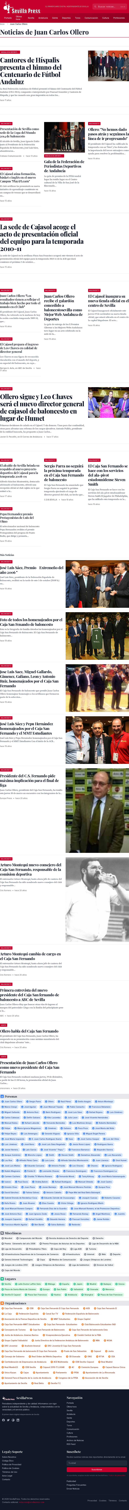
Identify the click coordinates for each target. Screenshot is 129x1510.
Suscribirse (97, 1469)
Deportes (66, 18)
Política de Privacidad (11, 1464)
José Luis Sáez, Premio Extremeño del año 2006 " (31, 570)
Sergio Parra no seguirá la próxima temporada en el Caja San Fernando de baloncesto (64, 472)
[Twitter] (8, 1420)
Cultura (105, 18)
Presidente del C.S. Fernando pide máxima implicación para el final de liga (29, 780)
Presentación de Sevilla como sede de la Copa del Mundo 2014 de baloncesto (19, 132)
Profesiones (119, 18)
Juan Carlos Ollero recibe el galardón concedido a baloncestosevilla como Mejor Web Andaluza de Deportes (63, 307)
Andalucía (43, 18)
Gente (55, 18)
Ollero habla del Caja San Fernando (29, 1031)
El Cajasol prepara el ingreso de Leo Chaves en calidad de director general (19, 348)
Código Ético (8, 1461)
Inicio (2, 24)
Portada (8, 18)
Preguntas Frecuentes (76, 1485)
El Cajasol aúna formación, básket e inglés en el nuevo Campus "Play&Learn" (18, 177)
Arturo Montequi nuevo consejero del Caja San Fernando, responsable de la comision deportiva (30, 869)
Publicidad (71, 1481)
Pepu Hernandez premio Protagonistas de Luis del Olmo (17, 517)
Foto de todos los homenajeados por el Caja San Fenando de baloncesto (31, 622)
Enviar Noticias (73, 1489)
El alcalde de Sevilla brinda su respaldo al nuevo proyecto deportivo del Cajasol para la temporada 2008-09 (19, 471)
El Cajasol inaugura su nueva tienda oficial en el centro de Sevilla (108, 301)
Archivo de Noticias (75, 1440)
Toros (77, 18)
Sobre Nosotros (9, 1457)
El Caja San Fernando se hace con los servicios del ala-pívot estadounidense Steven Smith (108, 475)
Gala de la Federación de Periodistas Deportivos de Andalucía (64, 166)
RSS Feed (71, 1444)
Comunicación (91, 18)
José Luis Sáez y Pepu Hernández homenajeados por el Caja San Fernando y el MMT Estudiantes (26, 728)
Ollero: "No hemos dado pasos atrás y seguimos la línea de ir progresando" (108, 134)
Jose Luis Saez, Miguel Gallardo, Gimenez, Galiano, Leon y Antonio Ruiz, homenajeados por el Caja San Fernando (29, 678)
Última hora (19, 17)
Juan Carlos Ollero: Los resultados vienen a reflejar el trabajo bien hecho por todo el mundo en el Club (20, 301)
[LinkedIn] (18, 1420)
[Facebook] (3, 1420)
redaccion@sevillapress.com (31, 1502)
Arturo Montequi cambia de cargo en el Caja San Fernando (30, 956)
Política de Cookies (10, 1468)
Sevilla (31, 18)
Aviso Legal (7, 1476)
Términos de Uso (9, 1472)
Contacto (6, 1479)
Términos (113, 1500)
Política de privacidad (117, 1475)
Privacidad (92, 1500)
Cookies (102, 1500)
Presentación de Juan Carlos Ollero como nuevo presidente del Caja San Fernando (29, 1067)
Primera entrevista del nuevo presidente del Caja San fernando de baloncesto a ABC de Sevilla (29, 995)
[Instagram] (13, 1420)
